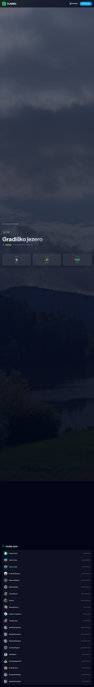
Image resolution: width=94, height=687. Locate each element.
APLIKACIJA (86, 4)
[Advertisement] (47, 495)
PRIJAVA (73, 4)
